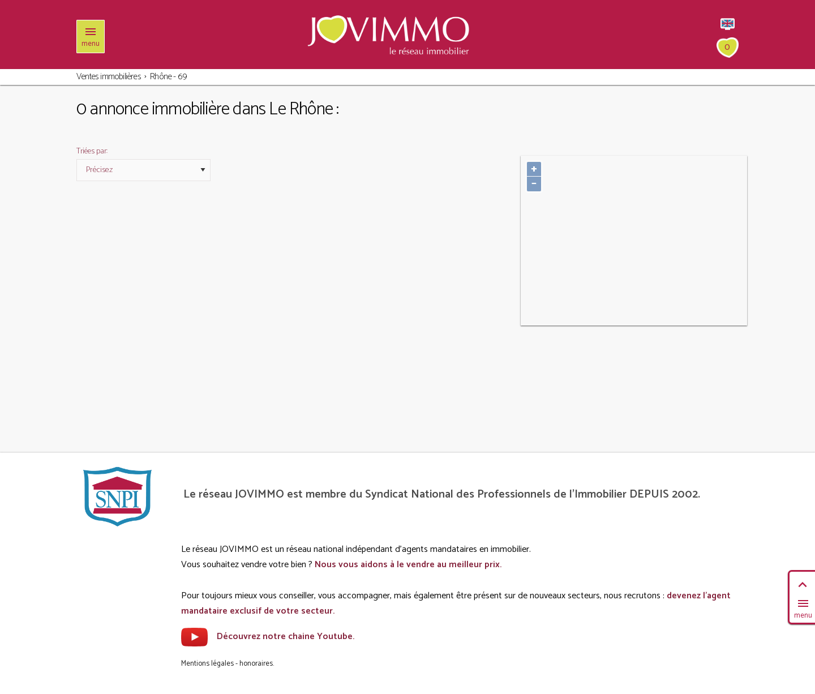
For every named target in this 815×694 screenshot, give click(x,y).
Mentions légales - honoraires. (227, 664)
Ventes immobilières (108, 76)
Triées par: (92, 151)
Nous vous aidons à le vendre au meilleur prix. (408, 564)
